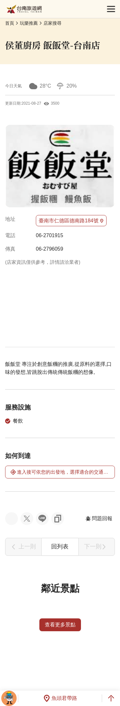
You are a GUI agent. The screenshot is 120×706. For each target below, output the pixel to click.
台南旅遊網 (24, 9)
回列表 (59, 546)
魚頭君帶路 (60, 698)
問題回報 (98, 518)
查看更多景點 (60, 624)
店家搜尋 (52, 23)
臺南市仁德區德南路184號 (71, 221)
